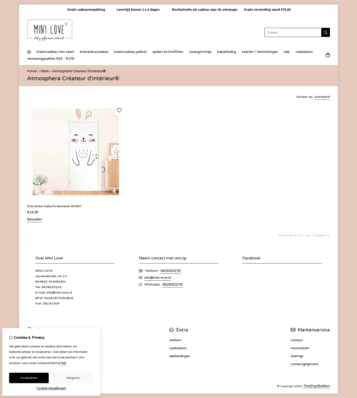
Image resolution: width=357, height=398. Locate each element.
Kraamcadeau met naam (55, 52)
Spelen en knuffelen (168, 52)
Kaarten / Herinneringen (260, 52)
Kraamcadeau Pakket (130, 52)
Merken (175, 340)
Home (32, 71)
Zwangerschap (200, 52)
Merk (45, 71)
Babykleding (226, 52)
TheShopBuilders (316, 386)
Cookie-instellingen (51, 388)
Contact (297, 340)
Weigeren (73, 378)
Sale (287, 52)
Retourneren (300, 348)
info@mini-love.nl (157, 278)
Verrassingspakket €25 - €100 (50, 59)
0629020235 (170, 271)
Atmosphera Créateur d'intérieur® (79, 71)
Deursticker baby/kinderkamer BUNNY (54, 206)
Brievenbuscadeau (94, 52)
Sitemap (297, 356)
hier (63, 363)
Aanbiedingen (179, 356)
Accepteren (28, 378)
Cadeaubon (304, 52)
